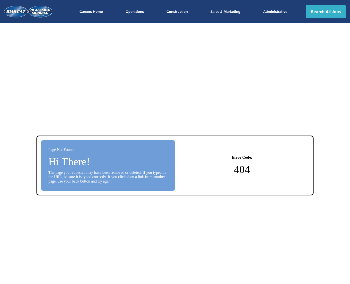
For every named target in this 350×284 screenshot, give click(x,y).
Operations (135, 12)
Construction (177, 12)
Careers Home (91, 12)
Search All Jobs (326, 12)
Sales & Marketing (225, 12)
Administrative (275, 12)
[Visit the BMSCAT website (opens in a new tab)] (30, 11)
